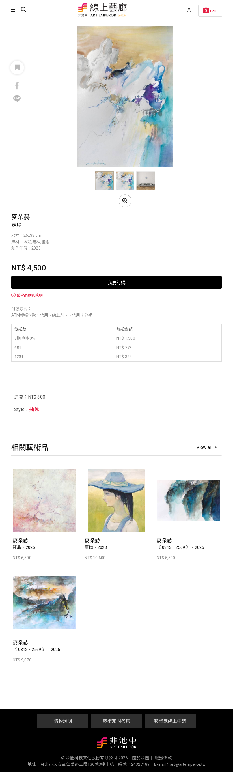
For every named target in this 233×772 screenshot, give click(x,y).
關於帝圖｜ (143, 758)
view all (206, 447)
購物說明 (63, 721)
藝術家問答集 (116, 721)
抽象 (34, 409)
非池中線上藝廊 (102, 10)
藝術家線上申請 (170, 721)
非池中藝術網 (116, 744)
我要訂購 (116, 282)
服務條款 (163, 758)
